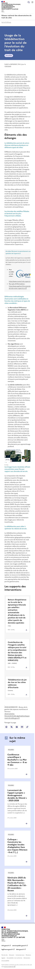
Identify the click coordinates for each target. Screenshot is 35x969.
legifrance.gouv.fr (7, 949)
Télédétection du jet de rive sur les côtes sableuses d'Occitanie (17, 683)
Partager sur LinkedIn (17, 727)
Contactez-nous (20, 955)
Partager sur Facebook (6, 727)
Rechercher (29, 2)
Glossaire (11, 955)
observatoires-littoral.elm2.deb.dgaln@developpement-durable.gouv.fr (16, 716)
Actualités (9, 55)
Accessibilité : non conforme (14, 958)
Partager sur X (11, 727)
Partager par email (22, 727)
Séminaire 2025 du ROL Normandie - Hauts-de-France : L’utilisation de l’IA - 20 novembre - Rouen (17, 884)
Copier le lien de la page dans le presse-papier (27, 727)
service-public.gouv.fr (19, 946)
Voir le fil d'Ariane (6, 22)
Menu (32, 2)
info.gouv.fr (5, 946)
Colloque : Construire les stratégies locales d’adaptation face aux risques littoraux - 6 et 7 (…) (17, 846)
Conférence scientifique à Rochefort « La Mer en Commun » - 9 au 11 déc (17, 759)
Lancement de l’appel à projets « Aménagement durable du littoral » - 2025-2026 (17, 795)
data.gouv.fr (20, 949)
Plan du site (4, 955)
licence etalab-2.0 (9, 966)
